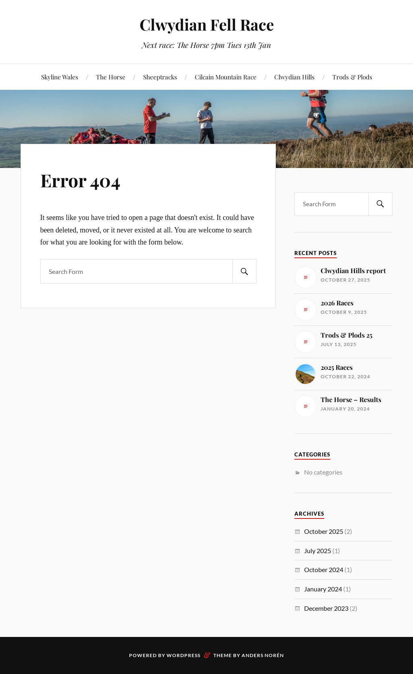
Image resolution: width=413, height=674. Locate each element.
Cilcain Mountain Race (226, 77)
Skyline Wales (59, 77)
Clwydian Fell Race (207, 24)
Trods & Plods (352, 77)
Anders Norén (263, 655)
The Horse (110, 77)
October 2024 (323, 569)
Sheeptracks (160, 77)
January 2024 (323, 589)
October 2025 (323, 531)
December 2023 (326, 608)
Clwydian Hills (294, 77)
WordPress (183, 655)
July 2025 (317, 550)
